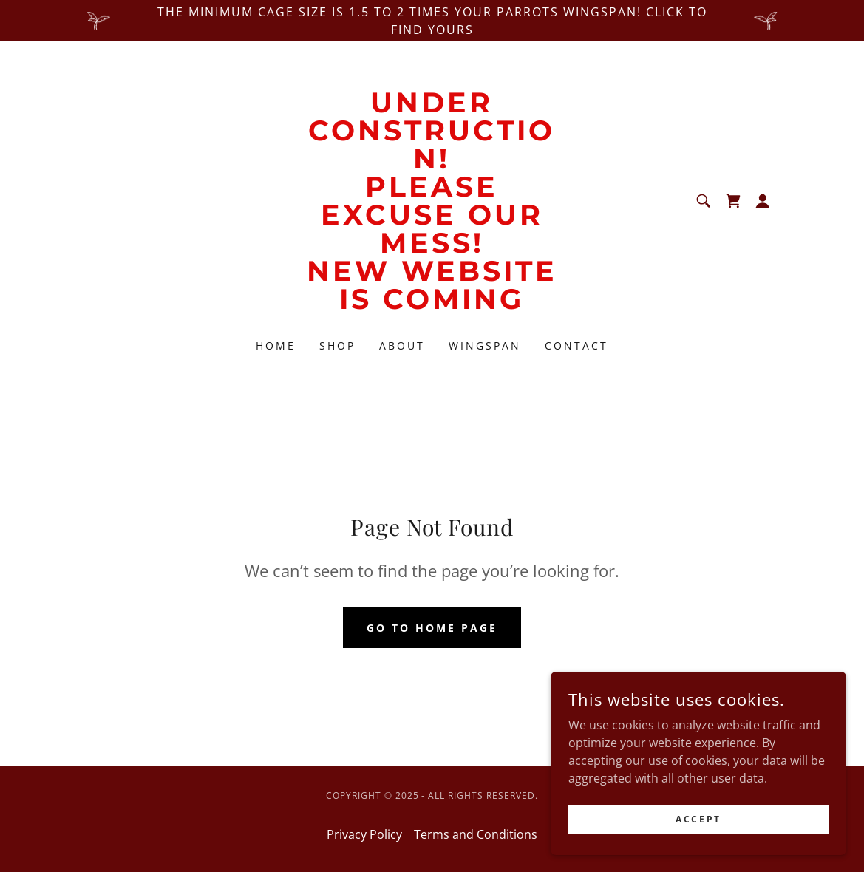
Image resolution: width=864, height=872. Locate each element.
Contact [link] (576, 345)
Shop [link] (337, 345)
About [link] (402, 345)
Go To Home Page (432, 628)
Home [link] (276, 345)
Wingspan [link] (485, 345)
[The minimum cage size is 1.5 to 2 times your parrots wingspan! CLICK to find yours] (432, 20)
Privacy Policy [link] (364, 834)
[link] (431, 304)
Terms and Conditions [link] (475, 834)
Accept (698, 839)
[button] (763, 201)
